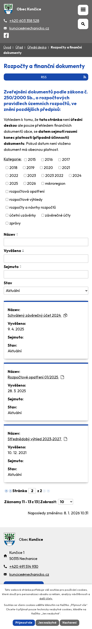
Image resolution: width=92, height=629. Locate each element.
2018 (13, 167)
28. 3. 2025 (17, 390)
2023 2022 (54, 175)
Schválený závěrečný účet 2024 (37, 315)
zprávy (15, 223)
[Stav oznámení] (46, 291)
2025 (13, 183)
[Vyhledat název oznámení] (46, 242)
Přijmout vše (23, 622)
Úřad (19, 47)
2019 (30, 167)
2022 (13, 175)
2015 (32, 159)
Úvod (7, 47)
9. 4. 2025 (16, 329)
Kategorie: (12, 159)
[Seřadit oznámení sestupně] (17, 235)
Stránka (19, 490)
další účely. (46, 598)
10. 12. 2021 (17, 452)
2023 (31, 175)
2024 (76, 175)
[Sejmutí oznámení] (46, 274)
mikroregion (55, 183)
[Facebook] (6, 36)
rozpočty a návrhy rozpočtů (32, 207)
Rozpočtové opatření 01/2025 (36, 377)
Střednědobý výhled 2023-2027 (37, 439)
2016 (49, 159)
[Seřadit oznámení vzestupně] (17, 233)
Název (9, 234)
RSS (63, 77)
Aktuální (15, 351)
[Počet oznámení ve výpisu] (65, 502)
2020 (48, 167)
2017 (66, 159)
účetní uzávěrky (22, 215)
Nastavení (69, 622)
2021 (66, 167)
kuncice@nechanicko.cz (29, 28)
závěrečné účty (58, 215)
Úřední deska (36, 47)
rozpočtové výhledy (25, 199)
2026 (31, 183)
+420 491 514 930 (23, 566)
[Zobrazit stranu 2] (32, 490)
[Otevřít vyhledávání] (83, 24)
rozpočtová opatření (27, 191)
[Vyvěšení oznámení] (46, 258)
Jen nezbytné (47, 622)
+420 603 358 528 (24, 20)
